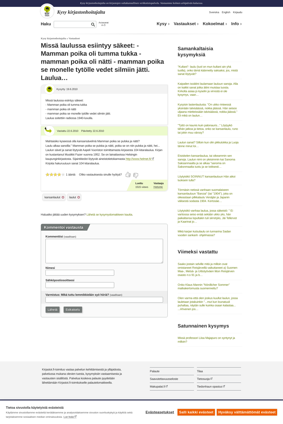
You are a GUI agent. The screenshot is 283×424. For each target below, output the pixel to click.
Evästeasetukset (160, 412)
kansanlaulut (52, 197)
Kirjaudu (237, 12)
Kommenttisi (54, 236)
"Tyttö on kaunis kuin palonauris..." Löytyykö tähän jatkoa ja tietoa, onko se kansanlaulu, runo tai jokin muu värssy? (208, 129)
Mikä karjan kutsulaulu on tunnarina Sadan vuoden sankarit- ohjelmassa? (204, 233)
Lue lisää (69, 416)
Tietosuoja (203, 378)
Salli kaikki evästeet (196, 412)
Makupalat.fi (157, 386)
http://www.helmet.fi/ (138, 158)
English (226, 12)
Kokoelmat (213, 23)
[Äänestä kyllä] (128, 174)
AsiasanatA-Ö (103, 23)
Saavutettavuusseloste (164, 378)
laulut (72, 197)
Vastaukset (185, 23)
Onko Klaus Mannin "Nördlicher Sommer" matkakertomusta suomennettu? (204, 286)
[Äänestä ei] (135, 175)
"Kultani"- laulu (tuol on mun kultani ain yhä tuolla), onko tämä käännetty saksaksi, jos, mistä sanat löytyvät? (208, 70)
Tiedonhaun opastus (209, 386)
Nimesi (50, 267)
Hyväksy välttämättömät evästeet (247, 412)
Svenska (214, 12)
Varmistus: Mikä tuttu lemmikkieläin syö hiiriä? (77, 294)
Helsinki (158, 187)
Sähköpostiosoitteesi (59, 280)
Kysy (162, 23)
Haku (46, 24)
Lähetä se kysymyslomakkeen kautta (109, 214)
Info (235, 23)
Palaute (154, 371)
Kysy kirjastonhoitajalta (53, 38)
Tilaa (200, 371)
